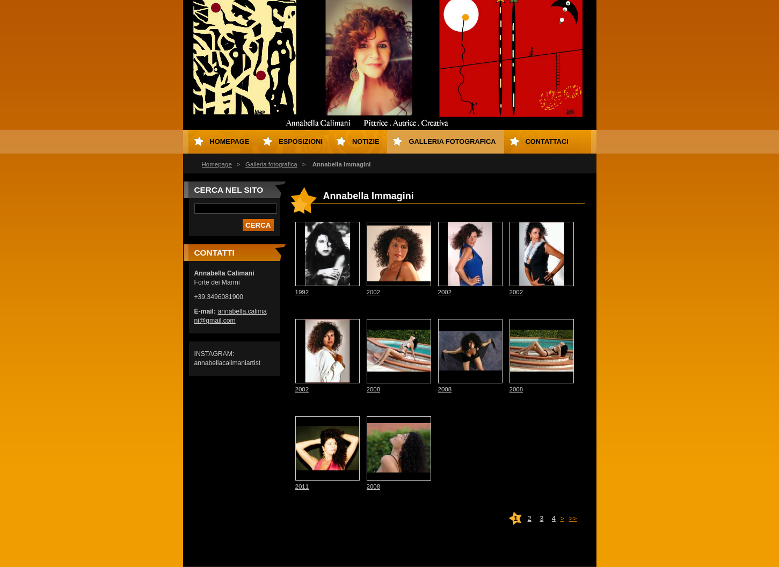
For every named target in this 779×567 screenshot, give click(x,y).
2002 (374, 292)
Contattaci (547, 141)
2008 (374, 389)
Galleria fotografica (271, 164)
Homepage (217, 164)
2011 (302, 486)
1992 (302, 292)
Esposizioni (301, 141)
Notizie (365, 141)
